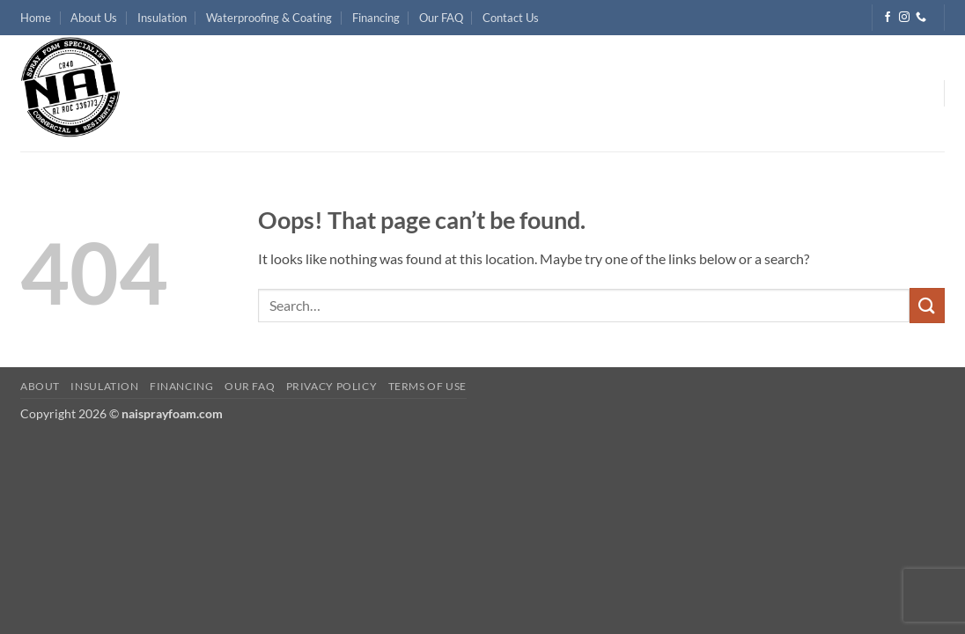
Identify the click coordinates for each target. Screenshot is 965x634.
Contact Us (510, 18)
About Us (93, 18)
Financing (376, 18)
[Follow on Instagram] (904, 17)
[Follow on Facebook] (887, 17)
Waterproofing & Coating (269, 18)
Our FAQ (441, 18)
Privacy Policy (332, 386)
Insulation (162, 18)
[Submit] (927, 305)
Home (35, 18)
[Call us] (921, 17)
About (40, 386)
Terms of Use (427, 386)
